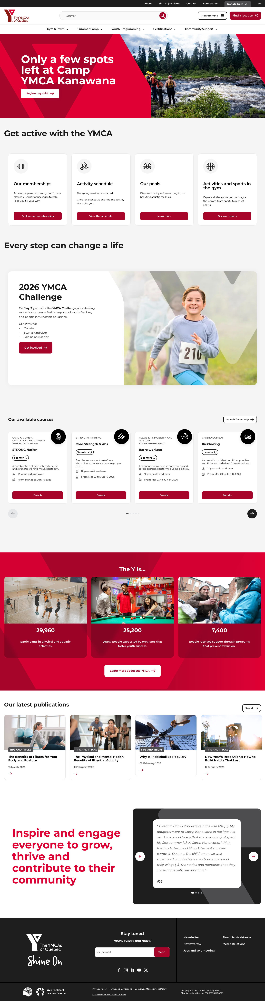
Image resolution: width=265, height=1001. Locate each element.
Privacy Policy (99, 989)
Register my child (40, 93)
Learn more (164, 216)
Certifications (165, 29)
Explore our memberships (38, 216)
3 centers (84, 452)
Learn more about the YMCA (132, 671)
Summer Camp (90, 29)
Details (37, 495)
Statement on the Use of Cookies (109, 994)
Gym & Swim (58, 29)
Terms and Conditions (121, 989)
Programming (212, 15)
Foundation (210, 3)
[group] (37, 189)
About (148, 3)
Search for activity (240, 419)
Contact (191, 3)
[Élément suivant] (252, 513)
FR (259, 3)
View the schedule (100, 216)
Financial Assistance (237, 937)
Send (161, 952)
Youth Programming (128, 29)
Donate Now (237, 4)
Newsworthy (192, 944)
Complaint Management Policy (150, 989)
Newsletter (191, 937)
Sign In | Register (169, 3)
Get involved (35, 347)
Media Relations (234, 944)
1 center (20, 457)
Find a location (245, 15)
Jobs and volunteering (199, 950)
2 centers (148, 457)
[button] (127, 513)
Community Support (201, 29)
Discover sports (227, 216)
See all (251, 708)
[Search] (112, 16)
